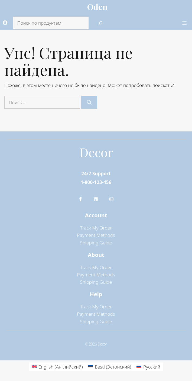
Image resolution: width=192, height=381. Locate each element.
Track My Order (96, 228)
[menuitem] (57, 367)
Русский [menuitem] (151, 367)
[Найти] (89, 102)
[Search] (100, 23)
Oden (97, 6)
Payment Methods (96, 235)
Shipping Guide (96, 243)
